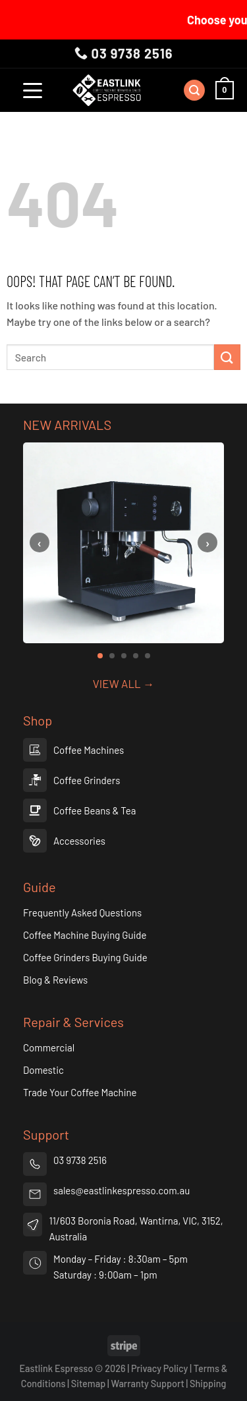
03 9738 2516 (123, 53)
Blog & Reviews (55, 980)
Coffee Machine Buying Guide (85, 935)
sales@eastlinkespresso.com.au (121, 1190)
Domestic (43, 1070)
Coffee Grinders (86, 780)
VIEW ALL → (123, 683)
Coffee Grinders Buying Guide (85, 957)
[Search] (194, 90)
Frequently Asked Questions (82, 912)
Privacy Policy (159, 1368)
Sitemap (89, 1383)
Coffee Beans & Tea (94, 810)
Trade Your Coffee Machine (80, 1092)
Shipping (208, 1383)
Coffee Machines (88, 750)
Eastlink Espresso (56, 1368)
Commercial (48, 1047)
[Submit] (227, 357)
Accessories (79, 841)
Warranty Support (147, 1383)
